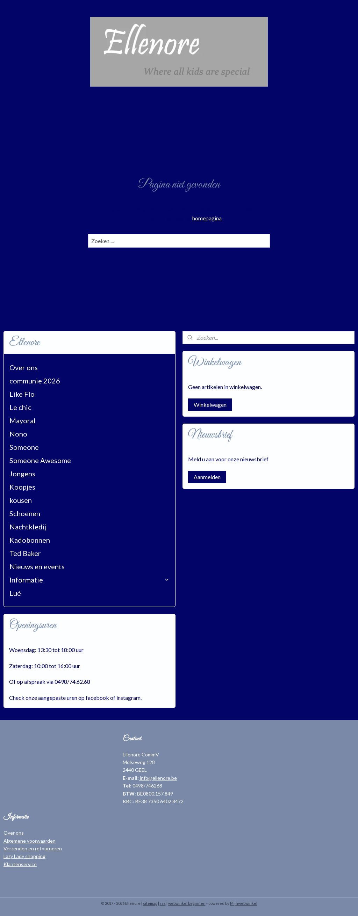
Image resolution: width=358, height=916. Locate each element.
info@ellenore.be (158, 778)
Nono (18, 434)
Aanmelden (207, 477)
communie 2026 (34, 380)
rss (163, 903)
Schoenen (24, 513)
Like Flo (22, 394)
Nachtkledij (27, 526)
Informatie (89, 580)
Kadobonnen (29, 540)
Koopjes (22, 487)
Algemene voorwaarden (29, 841)
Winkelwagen (210, 404)
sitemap (150, 903)
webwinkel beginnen (187, 903)
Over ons (23, 367)
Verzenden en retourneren (32, 848)
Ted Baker (25, 553)
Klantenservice (20, 864)
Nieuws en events (37, 566)
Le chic (20, 407)
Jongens (22, 473)
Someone (24, 447)
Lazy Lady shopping (24, 856)
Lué (15, 593)
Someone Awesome (40, 460)
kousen (20, 500)
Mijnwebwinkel (243, 903)
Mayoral (22, 420)
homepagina (207, 218)
